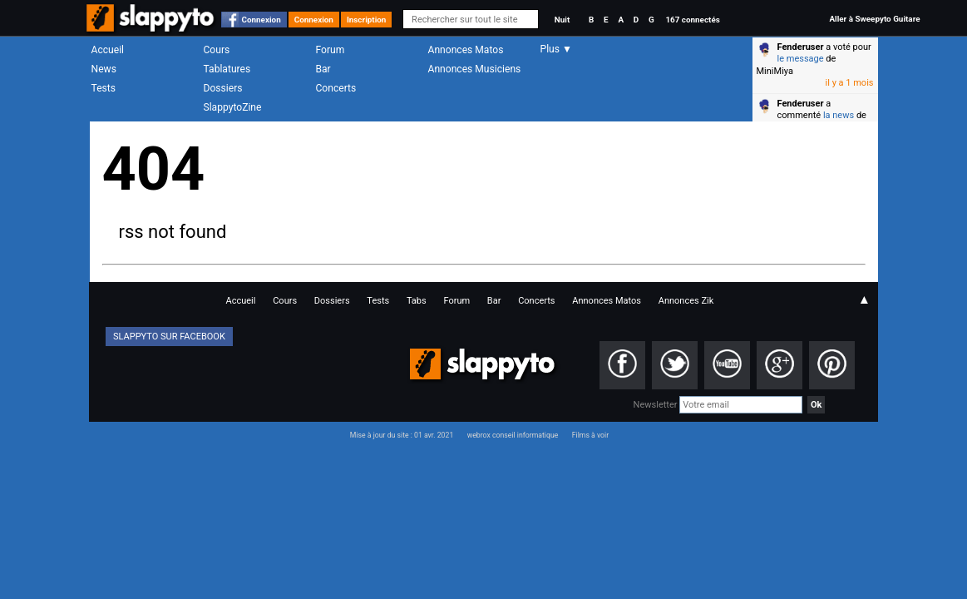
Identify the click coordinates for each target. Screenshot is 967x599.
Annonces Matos (466, 50)
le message (800, 58)
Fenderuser (800, 47)
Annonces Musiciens (474, 69)
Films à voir (590, 435)
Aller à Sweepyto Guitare (874, 18)
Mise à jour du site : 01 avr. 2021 (401, 435)
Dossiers (223, 88)
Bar (323, 69)
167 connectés (692, 19)
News (103, 69)
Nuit (562, 19)
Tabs (417, 300)
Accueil (108, 50)
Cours (217, 50)
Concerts (336, 88)
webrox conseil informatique (513, 435)
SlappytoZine (233, 107)
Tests (103, 88)
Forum (330, 50)
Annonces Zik (686, 300)
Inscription (367, 19)
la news (838, 115)
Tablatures (227, 69)
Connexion (261, 19)
